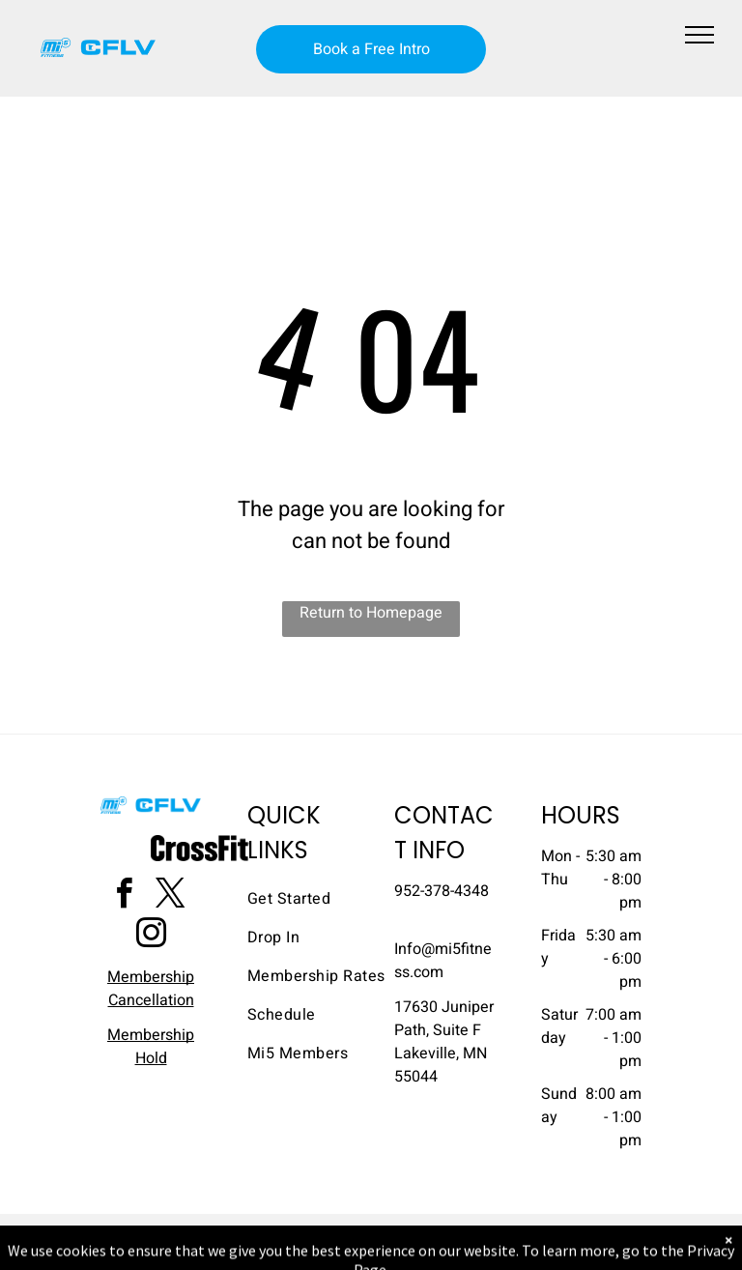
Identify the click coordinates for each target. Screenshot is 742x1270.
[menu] (699, 35)
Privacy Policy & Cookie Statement (250, 1232)
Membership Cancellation (150, 989)
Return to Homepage (371, 612)
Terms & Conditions (530, 1232)
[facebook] (123, 896)
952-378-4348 (441, 891)
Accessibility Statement (410, 1232)
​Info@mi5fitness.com (443, 961)
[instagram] (150, 936)
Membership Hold (150, 1047)
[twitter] (170, 896)
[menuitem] (316, 899)
